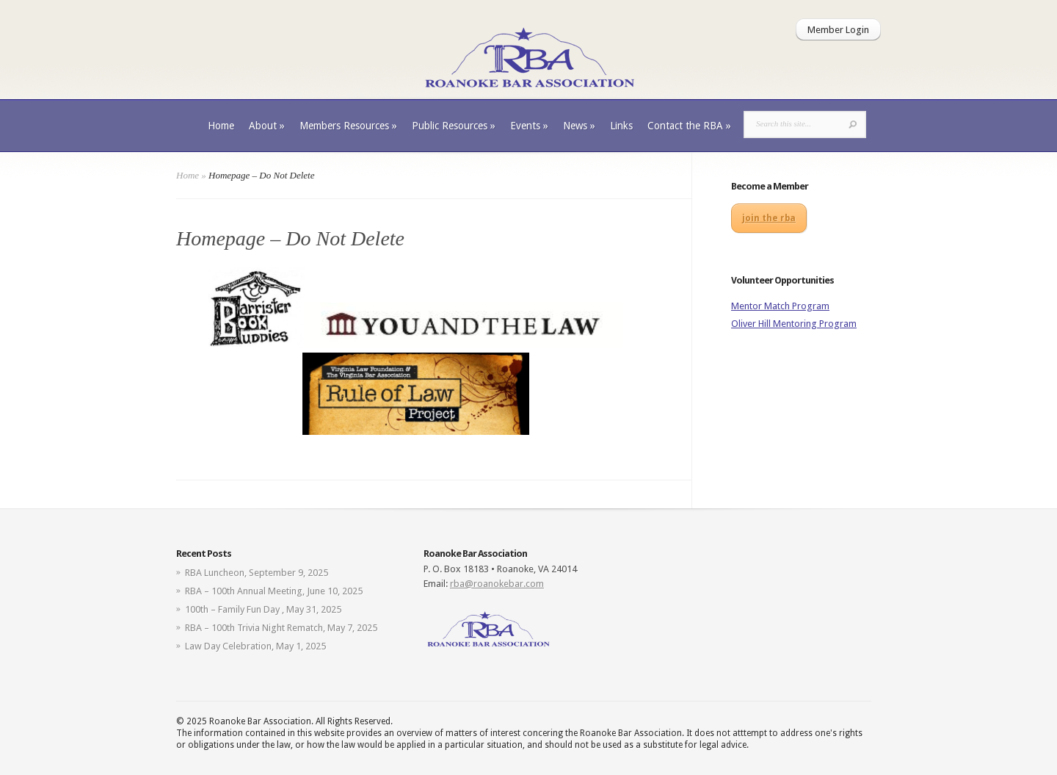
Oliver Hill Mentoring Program (794, 323)
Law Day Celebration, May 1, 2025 (255, 646)
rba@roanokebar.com (497, 583)
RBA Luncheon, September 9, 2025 (256, 572)
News (579, 125)
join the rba (769, 218)
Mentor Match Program (780, 305)
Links (621, 125)
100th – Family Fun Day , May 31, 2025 (263, 609)
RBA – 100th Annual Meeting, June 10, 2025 (274, 590)
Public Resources (453, 125)
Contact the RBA (689, 125)
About (267, 125)
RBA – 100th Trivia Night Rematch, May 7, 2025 (281, 627)
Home (221, 125)
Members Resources (348, 125)
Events (529, 125)
